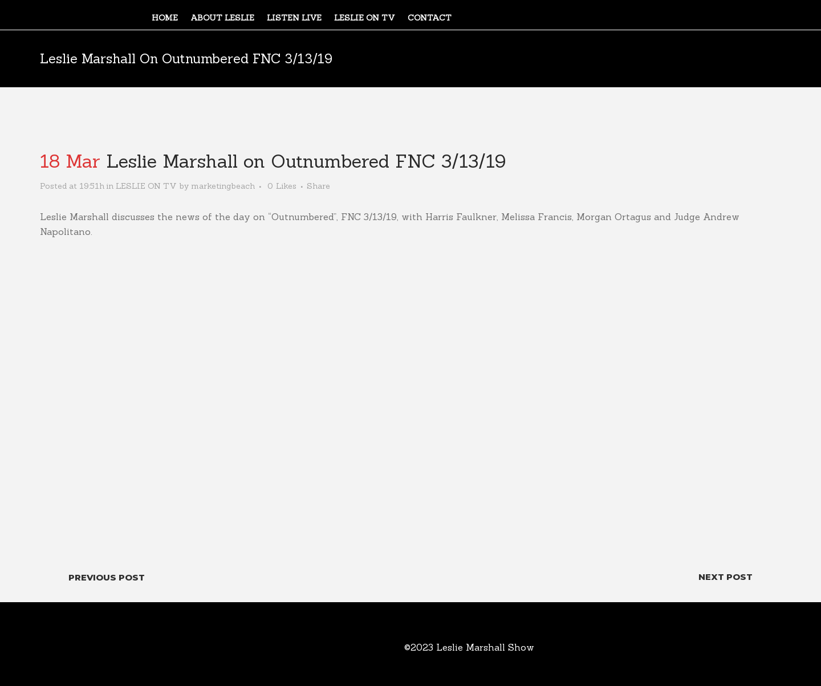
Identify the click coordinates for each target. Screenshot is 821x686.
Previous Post (106, 577)
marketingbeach (223, 186)
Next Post (725, 576)
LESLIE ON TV (146, 186)
